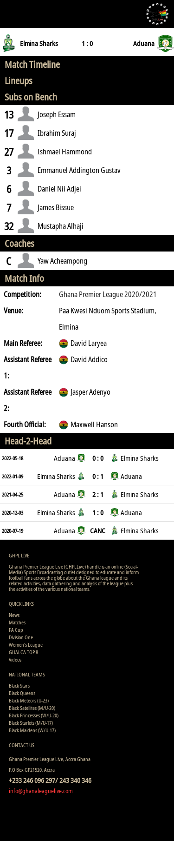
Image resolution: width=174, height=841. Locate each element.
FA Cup (16, 629)
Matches (17, 622)
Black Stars (19, 685)
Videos (15, 659)
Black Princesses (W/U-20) (33, 715)
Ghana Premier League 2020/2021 (108, 294)
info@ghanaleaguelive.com (41, 791)
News (14, 614)
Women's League (26, 644)
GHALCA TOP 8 (23, 652)
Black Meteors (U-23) (29, 700)
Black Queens (22, 692)
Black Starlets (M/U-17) (31, 722)
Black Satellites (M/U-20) (32, 707)
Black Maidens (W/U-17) (32, 730)
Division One (21, 637)
